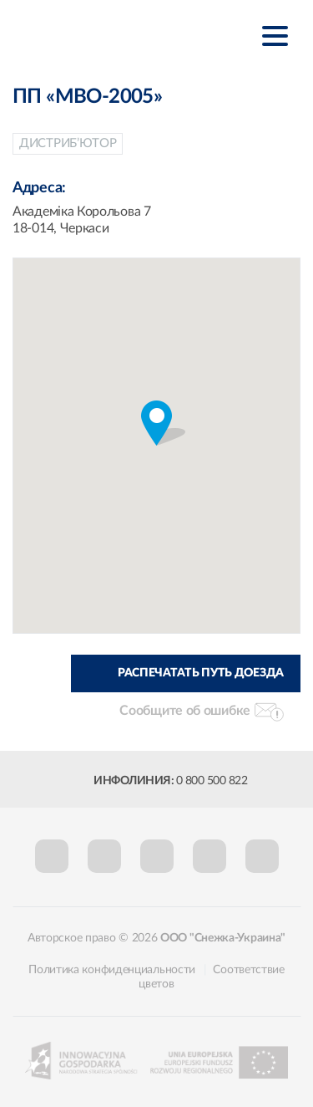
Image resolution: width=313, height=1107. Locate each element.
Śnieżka (95, 35)
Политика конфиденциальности (111, 970)
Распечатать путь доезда (201, 673)
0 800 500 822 (212, 781)
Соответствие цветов (211, 977)
